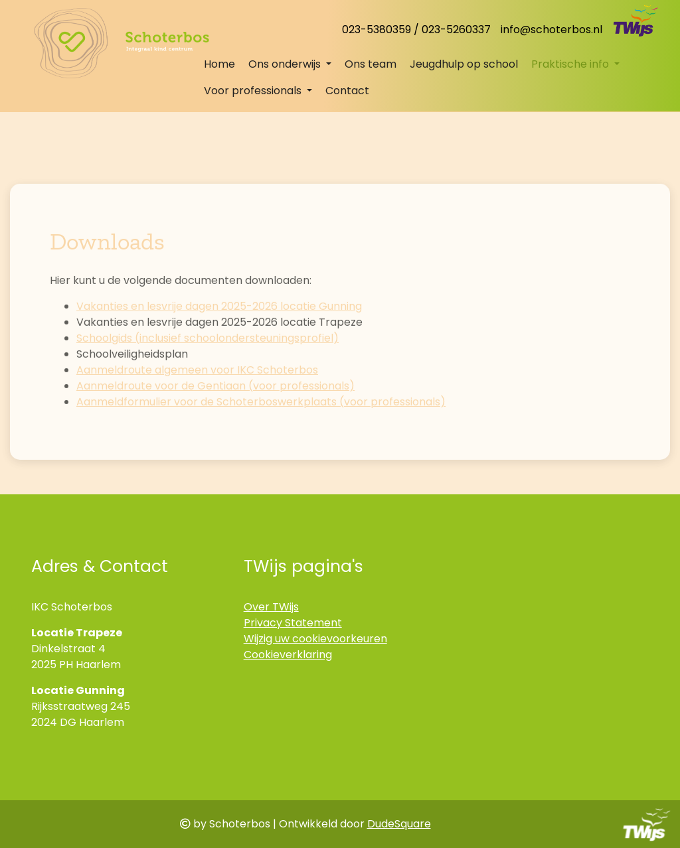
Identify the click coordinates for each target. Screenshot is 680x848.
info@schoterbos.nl (551, 29)
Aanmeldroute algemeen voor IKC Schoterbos (197, 399)
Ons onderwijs (285, 64)
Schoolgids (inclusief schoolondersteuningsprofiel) (207, 368)
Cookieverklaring (288, 654)
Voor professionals (254, 90)
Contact (347, 90)
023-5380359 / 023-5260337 (416, 29)
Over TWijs (271, 606)
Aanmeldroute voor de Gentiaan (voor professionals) (215, 415)
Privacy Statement (293, 622)
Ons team (370, 64)
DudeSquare (399, 823)
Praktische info (571, 64)
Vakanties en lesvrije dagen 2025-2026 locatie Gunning (219, 336)
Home (219, 64)
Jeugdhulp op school (464, 64)
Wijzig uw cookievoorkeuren (315, 638)
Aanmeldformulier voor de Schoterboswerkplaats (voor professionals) (261, 431)
